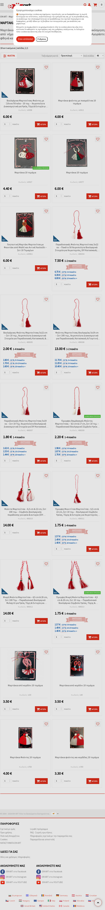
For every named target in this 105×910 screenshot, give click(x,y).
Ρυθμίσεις (41, 39)
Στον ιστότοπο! (25, 39)
